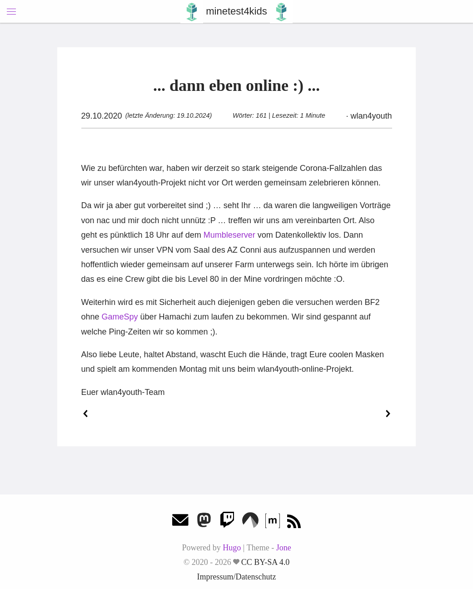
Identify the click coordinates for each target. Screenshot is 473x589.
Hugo (232, 547)
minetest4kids (236, 11)
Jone (283, 547)
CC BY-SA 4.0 (265, 562)
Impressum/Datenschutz (236, 576)
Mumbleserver (229, 235)
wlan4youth (370, 115)
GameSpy (120, 316)
